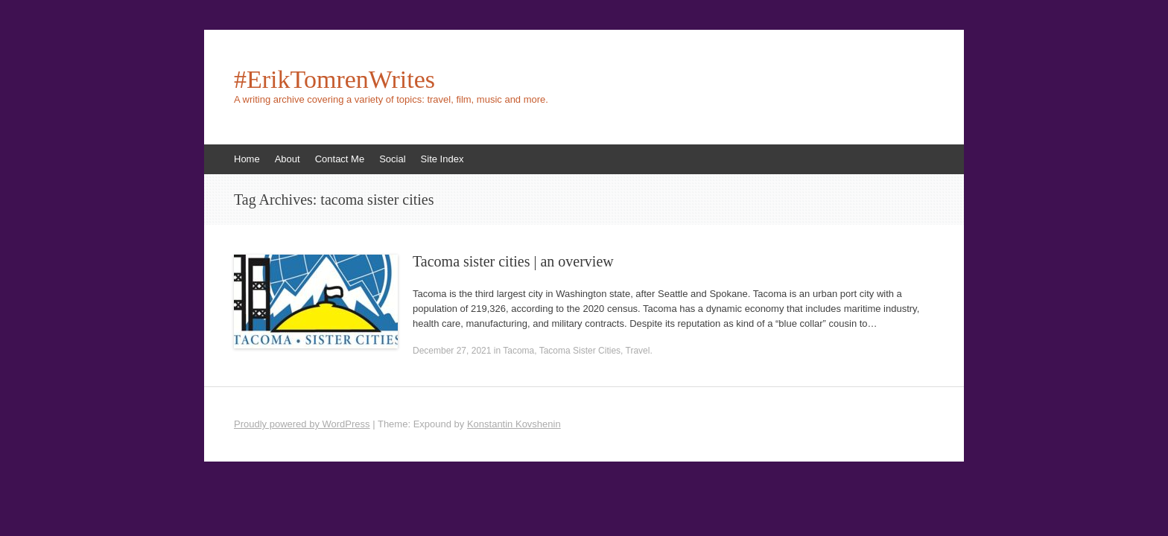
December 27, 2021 (452, 350)
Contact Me (339, 159)
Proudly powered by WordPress (302, 424)
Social (392, 159)
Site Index (442, 159)
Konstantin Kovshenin (514, 424)
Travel (638, 350)
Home (247, 159)
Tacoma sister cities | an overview (513, 261)
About (287, 159)
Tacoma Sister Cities (579, 350)
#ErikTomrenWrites (334, 79)
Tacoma (518, 350)
